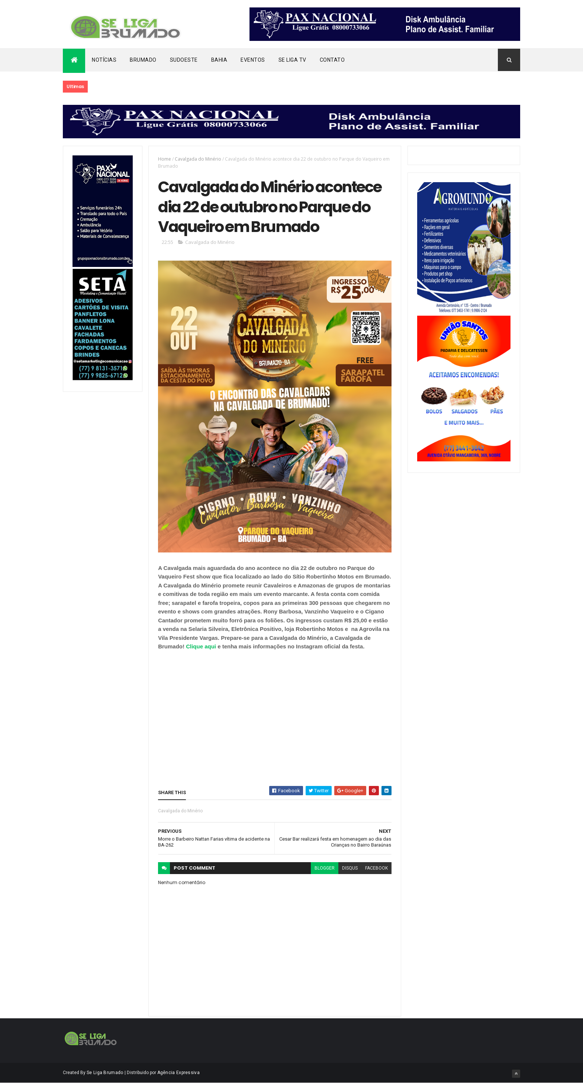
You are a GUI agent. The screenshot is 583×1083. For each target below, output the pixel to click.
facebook (376, 868)
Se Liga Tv (292, 60)
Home (164, 159)
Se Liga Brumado (105, 1072)
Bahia (219, 60)
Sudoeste (184, 60)
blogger (325, 868)
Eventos (253, 60)
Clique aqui (202, 646)
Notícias (104, 60)
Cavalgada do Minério (198, 159)
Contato (332, 60)
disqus (350, 868)
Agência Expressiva (178, 1072)
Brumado (143, 60)
